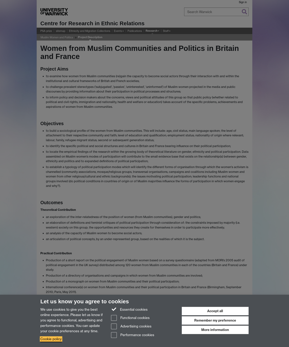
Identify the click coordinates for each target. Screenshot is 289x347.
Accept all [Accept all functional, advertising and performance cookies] (215, 311)
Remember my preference (215, 320)
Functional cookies (130, 318)
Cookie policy (51, 339)
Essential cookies (129, 309)
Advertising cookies (131, 326)
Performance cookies (132, 335)
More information (215, 330)
